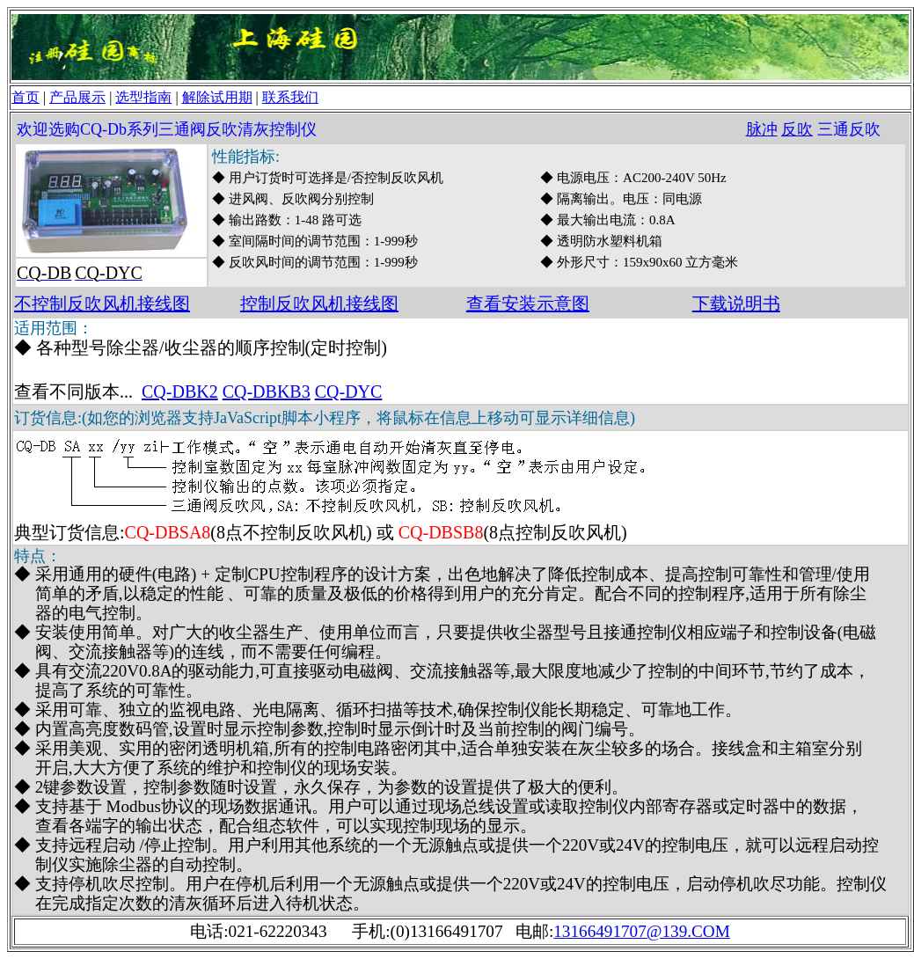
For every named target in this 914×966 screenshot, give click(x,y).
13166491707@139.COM (641, 931)
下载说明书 (736, 303)
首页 (25, 97)
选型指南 (143, 97)
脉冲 (762, 129)
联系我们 (290, 97)
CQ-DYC (349, 391)
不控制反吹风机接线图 (102, 303)
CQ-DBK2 (180, 391)
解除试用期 (217, 97)
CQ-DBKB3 (267, 391)
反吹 (797, 129)
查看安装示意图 (527, 303)
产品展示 (77, 97)
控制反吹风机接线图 (319, 303)
